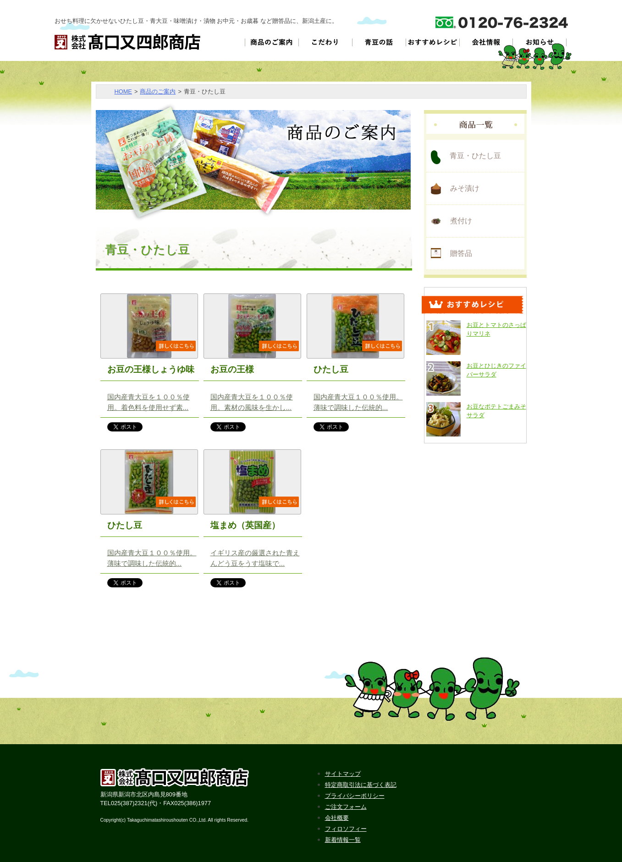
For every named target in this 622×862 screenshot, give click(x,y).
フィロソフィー (346, 828)
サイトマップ (343, 773)
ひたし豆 (331, 369)
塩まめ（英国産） (245, 525)
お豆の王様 (232, 369)
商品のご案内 (158, 91)
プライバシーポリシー (355, 795)
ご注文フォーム (346, 806)
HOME (123, 91)
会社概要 (337, 817)
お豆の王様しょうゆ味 (150, 369)
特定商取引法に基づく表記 (360, 784)
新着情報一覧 (343, 839)
